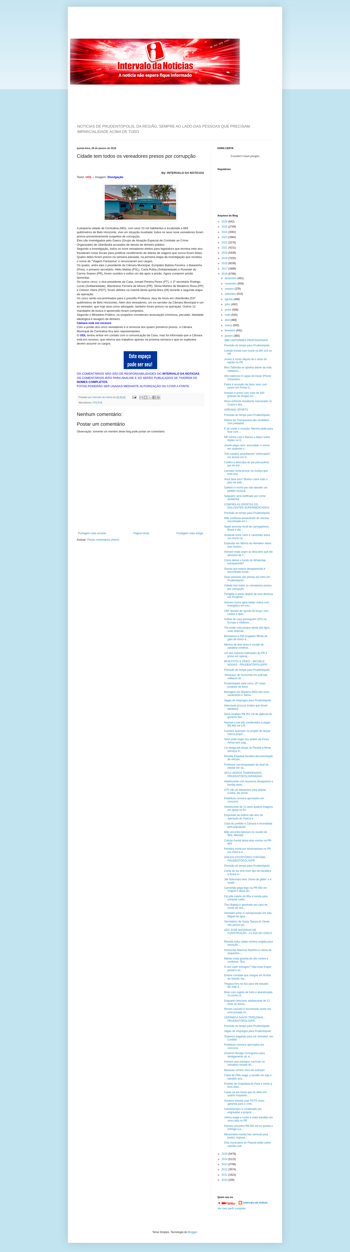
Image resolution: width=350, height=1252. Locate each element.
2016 (225, 273)
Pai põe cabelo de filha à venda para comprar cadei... (246, 898)
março (229, 325)
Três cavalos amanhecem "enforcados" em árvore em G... (247, 455)
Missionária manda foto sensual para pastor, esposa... (246, 1136)
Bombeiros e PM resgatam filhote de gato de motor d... (245, 638)
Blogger (192, 1232)
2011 (225, 1174)
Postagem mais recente (92, 533)
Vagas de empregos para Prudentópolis (247, 700)
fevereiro (230, 330)
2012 (225, 1169)
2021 (225, 247)
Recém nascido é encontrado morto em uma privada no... (247, 1010)
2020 (225, 252)
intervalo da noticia (102, 397)
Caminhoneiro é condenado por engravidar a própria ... (243, 1110)
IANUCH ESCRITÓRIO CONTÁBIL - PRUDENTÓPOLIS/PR (245, 859)
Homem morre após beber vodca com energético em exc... (246, 604)
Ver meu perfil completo (231, 1208)
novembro (231, 283)
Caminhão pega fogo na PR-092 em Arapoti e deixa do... (245, 889)
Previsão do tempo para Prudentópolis (247, 345)
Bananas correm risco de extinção (244, 1070)
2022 (225, 242)
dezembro (231, 278)
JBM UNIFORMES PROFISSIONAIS (246, 340)
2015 (225, 1153)
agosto (229, 299)
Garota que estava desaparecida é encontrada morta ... (244, 570)
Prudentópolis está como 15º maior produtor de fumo (245, 685)
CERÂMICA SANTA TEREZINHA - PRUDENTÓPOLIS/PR (244, 1019)
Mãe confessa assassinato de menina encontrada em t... (246, 520)
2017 (225, 268)
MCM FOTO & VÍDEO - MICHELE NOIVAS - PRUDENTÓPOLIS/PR (245, 663)
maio (228, 314)
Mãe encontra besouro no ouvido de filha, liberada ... (245, 834)
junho (228, 309)
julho (228, 304)
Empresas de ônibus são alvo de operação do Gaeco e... (243, 817)
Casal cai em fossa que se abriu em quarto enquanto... (245, 1094)
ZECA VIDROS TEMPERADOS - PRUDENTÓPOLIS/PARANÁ (243, 774)
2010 (225, 1179)
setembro (231, 293)
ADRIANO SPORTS (236, 409)
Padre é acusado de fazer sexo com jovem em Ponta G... (245, 386)
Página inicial (141, 533)
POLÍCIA (97, 402)
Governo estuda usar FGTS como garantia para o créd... (244, 1102)
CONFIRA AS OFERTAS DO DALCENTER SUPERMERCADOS (246, 506)
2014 (225, 1159)
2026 (225, 221)
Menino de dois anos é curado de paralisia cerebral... (244, 646)
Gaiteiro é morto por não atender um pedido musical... (245, 489)
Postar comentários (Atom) (103, 539)
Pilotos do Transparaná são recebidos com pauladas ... (246, 422)
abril (228, 320)
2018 (225, 263)
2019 (225, 258)
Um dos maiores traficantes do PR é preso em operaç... (245, 655)
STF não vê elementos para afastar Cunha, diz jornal (245, 791)
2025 (225, 226)
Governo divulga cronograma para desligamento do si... (244, 1055)
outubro (230, 288)
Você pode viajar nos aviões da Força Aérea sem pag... (246, 741)
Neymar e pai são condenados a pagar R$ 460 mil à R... (247, 724)
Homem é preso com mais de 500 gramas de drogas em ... (244, 394)
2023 (225, 237)
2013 (225, 1164)
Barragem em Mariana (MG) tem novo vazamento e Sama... (246, 693)
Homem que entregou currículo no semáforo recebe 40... (244, 1063)
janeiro (229, 335)
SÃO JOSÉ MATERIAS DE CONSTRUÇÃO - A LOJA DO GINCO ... (248, 933)
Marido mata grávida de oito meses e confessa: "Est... (246, 960)
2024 (225, 232)
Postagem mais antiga (189, 533)
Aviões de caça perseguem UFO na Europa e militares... (245, 621)
